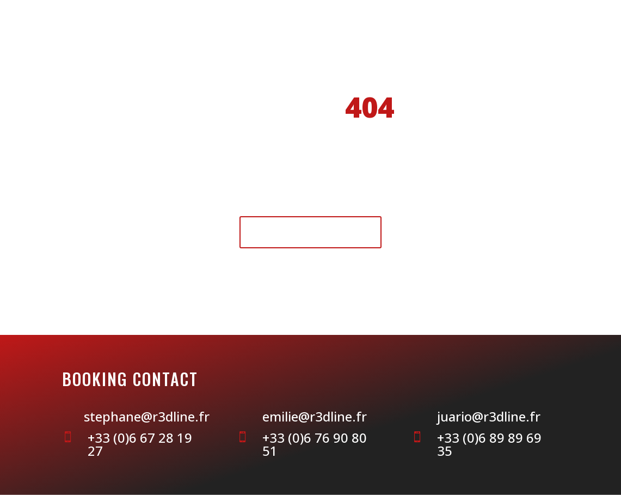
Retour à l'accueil (310, 232)
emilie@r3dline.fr (314, 416)
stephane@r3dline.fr (147, 416)
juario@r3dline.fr (488, 416)
